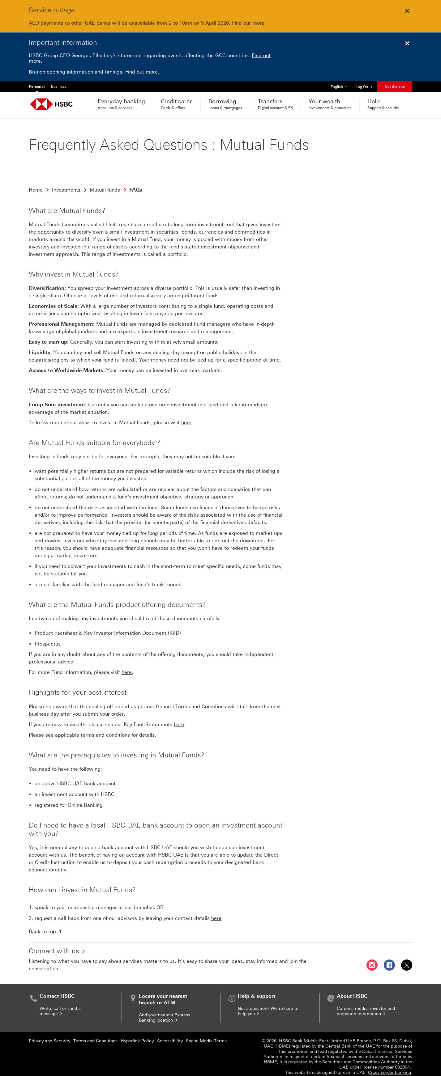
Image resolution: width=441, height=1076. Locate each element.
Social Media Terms (206, 1035)
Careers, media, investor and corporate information (366, 1006)
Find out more (248, 23)
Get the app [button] (395, 86)
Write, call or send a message (60, 1006)
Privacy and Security (49, 1035)
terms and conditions (105, 730)
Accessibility (170, 1035)
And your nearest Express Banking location (164, 1012)
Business (58, 86)
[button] (364, 86)
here (186, 417)
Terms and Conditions (95, 1035)
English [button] (341, 85)
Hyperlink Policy (137, 1035)
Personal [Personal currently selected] (37, 86)
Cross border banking (389, 1067)
